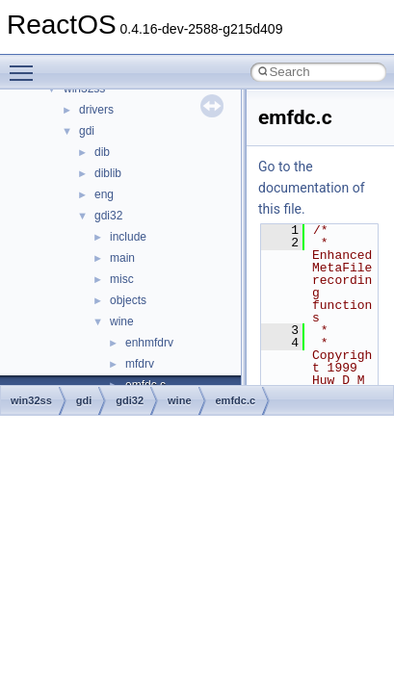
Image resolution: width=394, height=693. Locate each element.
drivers (96, 109)
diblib (107, 173)
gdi (86, 131)
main (122, 258)
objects (128, 300)
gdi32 (108, 215)
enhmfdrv (149, 342)
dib (102, 152)
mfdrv (139, 364)
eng (104, 194)
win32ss (31, 400)
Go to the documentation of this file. (311, 188)
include (128, 237)
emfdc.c (236, 400)
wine (122, 321)
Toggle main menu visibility (26, 64)
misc (122, 279)
